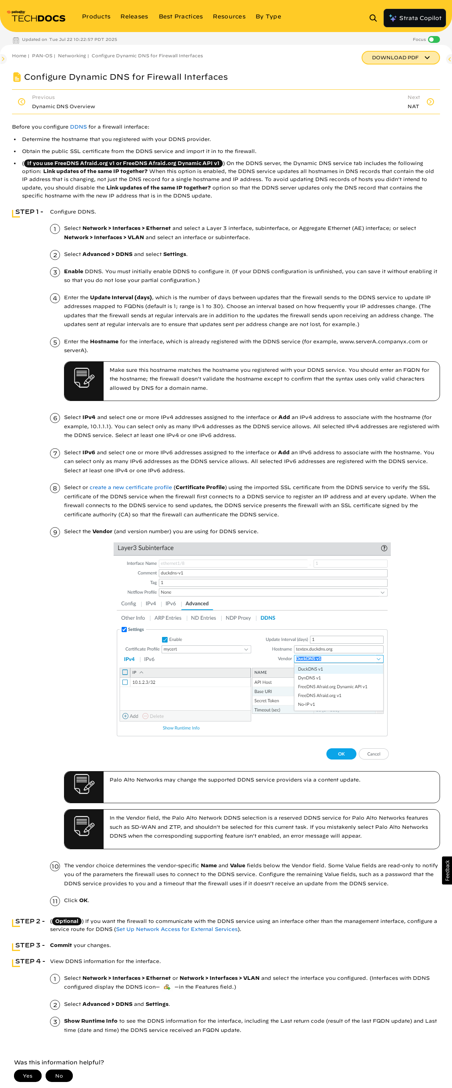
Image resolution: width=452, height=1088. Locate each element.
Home (19, 55)
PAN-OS (42, 55)
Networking (72, 55)
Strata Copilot (415, 18)
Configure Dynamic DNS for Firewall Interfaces (147, 55)
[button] (447, 870)
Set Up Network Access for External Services (177, 929)
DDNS (78, 127)
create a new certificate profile (131, 487)
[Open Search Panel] (376, 18)
